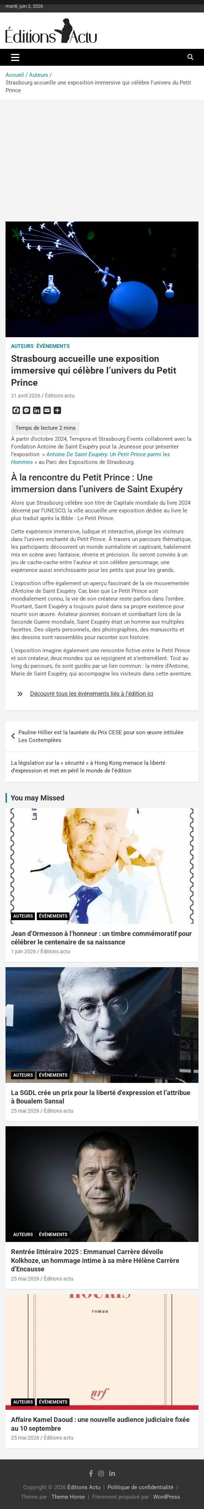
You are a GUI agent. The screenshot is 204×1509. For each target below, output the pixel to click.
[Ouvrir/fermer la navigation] (15, 57)
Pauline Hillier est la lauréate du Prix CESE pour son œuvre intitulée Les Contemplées (100, 736)
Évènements (53, 346)
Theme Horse (68, 1497)
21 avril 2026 (25, 396)
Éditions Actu (83, 1487)
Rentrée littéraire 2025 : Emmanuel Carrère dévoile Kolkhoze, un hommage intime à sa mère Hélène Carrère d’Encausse (95, 1260)
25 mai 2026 (25, 1111)
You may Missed (37, 797)
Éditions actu (60, 396)
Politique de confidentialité (140, 1487)
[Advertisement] (102, 155)
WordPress (166, 1497)
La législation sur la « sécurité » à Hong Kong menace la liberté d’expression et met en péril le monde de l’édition (88, 767)
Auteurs (22, 346)
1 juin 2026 (23, 951)
